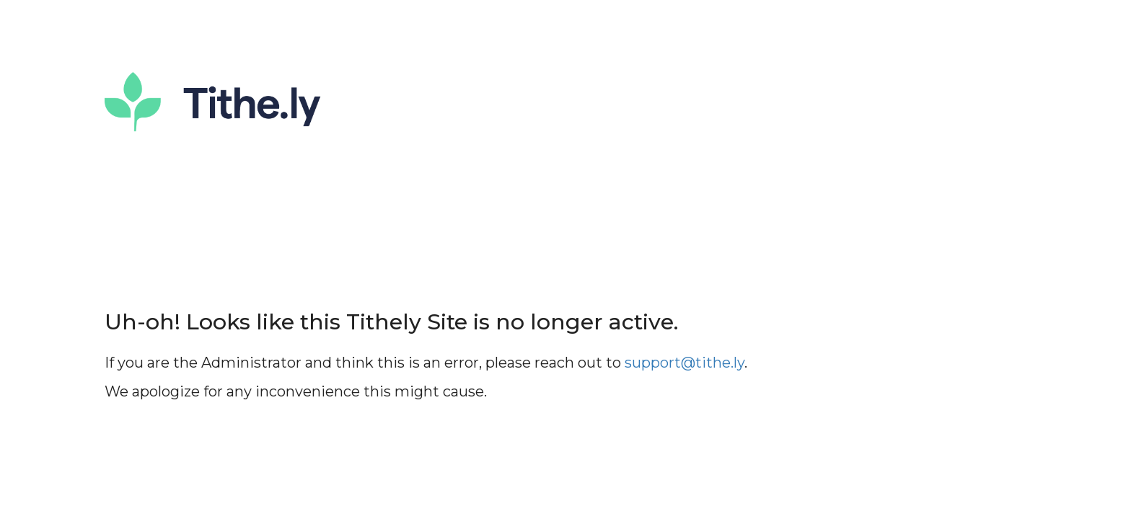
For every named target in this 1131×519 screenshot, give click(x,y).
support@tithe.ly (684, 362)
